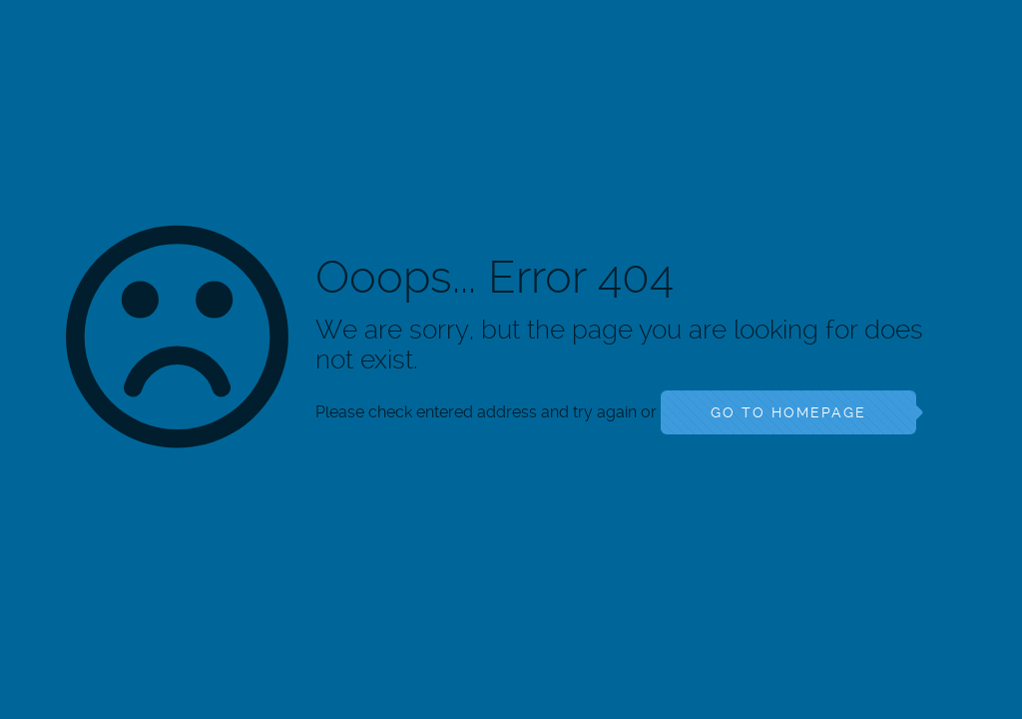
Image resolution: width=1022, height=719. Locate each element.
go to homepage (788, 412)
